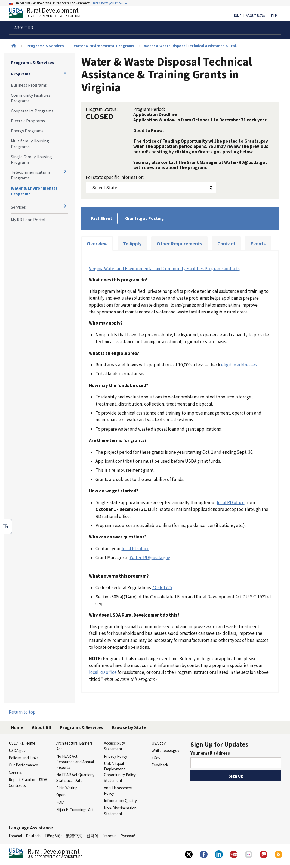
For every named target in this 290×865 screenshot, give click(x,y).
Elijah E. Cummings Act (75, 809)
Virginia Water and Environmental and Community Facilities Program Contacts (164, 269)
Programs (21, 74)
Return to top (22, 712)
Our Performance (23, 764)
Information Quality (120, 800)
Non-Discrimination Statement (120, 810)
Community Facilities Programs (30, 97)
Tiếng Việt (53, 835)
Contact (226, 243)
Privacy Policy (115, 756)
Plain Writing (67, 787)
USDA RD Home (22, 743)
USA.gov (159, 743)
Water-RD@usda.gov (150, 558)
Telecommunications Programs (31, 175)
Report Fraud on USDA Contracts (28, 782)
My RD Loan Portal (28, 219)
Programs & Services (45, 45)
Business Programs (29, 85)
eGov (156, 757)
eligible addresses (239, 365)
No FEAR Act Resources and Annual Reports (75, 762)
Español (15, 835)
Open (61, 794)
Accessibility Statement (114, 746)
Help (273, 15)
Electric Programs (28, 120)
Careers (15, 772)
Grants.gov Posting (144, 218)
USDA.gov (17, 750)
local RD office (231, 502)
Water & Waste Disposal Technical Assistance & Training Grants (200, 45)
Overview (97, 243)
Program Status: (102, 109)
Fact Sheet (101, 218)
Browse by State (129, 727)
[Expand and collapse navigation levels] (65, 72)
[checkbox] (6, 526)
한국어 (92, 835)
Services (18, 207)
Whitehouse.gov (165, 750)
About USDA (255, 15)
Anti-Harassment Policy (118, 790)
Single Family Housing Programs (31, 159)
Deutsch (33, 835)
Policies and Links (24, 757)
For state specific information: (115, 177)
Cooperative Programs (32, 111)
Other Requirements (179, 243)
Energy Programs (27, 130)
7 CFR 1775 (162, 587)
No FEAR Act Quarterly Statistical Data (75, 777)
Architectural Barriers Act (74, 746)
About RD (41, 727)
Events (258, 243)
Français (109, 835)
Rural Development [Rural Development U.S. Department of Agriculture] (49, 14)
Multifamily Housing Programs (30, 143)
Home (237, 15)
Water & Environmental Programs (104, 45)
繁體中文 (74, 835)
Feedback (160, 764)
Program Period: (149, 109)
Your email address (210, 753)
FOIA (60, 802)
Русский (127, 835)
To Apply (132, 243)
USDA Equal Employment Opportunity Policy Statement (120, 772)
